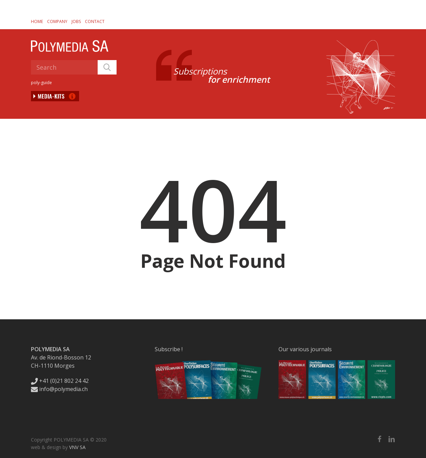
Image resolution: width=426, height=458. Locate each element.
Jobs (76, 21)
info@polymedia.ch (59, 389)
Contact (95, 21)
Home (37, 21)
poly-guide (41, 82)
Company (57, 21)
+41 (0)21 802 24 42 (60, 381)
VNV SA (77, 447)
